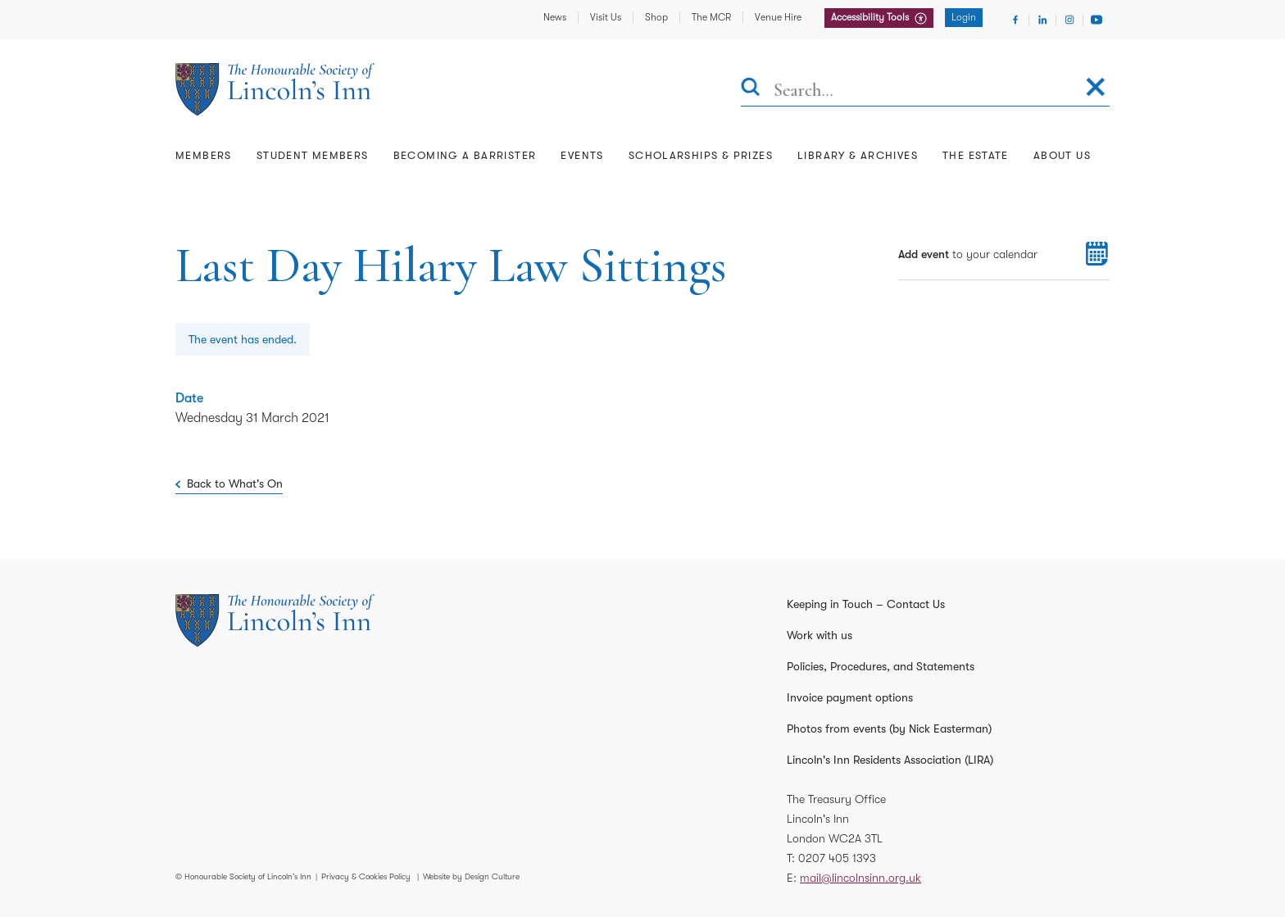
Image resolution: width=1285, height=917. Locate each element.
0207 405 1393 (837, 858)
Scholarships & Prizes (701, 155)
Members (203, 155)
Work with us (819, 635)
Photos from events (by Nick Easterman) (889, 728)
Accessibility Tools (871, 17)
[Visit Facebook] (1015, 20)
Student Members (313, 155)
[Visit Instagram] (1069, 20)
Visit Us (605, 17)
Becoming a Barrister (465, 155)
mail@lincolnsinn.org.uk (860, 877)
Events (582, 155)
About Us (1062, 155)
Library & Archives (857, 155)
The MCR (711, 17)
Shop (656, 17)
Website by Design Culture (471, 876)
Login (963, 17)
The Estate (975, 155)
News (554, 17)
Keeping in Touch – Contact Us (866, 604)
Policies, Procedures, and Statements (880, 666)
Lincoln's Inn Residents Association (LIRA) (890, 759)
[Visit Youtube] (1096, 20)
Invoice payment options (850, 697)
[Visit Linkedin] (1042, 20)
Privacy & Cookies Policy (366, 876)
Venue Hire (778, 17)
